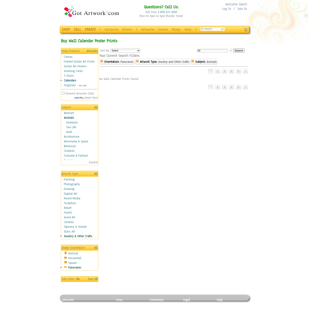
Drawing (69, 189)
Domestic (72, 122)
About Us (222, 313)
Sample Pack (225, 309)
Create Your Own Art (128, 331)
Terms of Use (191, 309)
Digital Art (70, 194)
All (96, 107)
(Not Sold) (82, 85)
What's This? (86, 97)
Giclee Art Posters (75, 66)
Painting (69, 179)
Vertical (73, 253)
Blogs (176, 29)
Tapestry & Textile (75, 227)
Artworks (148, 29)
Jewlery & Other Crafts (78, 236)
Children (69, 151)
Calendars (70, 80)
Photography (72, 184)
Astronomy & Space (76, 141)
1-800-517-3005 (167, 12)
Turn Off (93, 279)
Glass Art (69, 231)
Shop (119, 300)
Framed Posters (125, 309)
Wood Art (69, 217)
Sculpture (70, 203)
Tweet (220, 331)
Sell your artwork (161, 322)
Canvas (68, 57)
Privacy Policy (192, 304)
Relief (67, 208)
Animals (69, 118)
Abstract (69, 113)
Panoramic (74, 268)
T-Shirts (69, 76)
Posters (120, 313)
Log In (226, 9)
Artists (127, 29)
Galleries (112, 29)
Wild (69, 132)
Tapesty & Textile (99, 322)
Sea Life (71, 127)
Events (163, 29)
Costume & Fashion (76, 156)
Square (72, 263)
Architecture (71, 137)
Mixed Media (72, 198)
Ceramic (69, 222)
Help (188, 29)
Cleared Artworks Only (79, 93)
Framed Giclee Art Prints (79, 61)
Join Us (242, 9)
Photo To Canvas (126, 304)
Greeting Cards (73, 71)
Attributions (189, 313)
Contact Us (223, 304)
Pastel (68, 213)
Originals (70, 85)
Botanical (70, 146)
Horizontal (74, 258)
